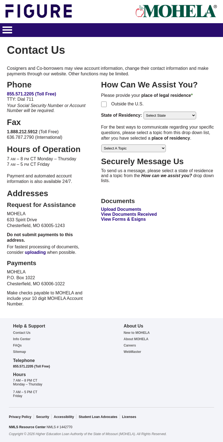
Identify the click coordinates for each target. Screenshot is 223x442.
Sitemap (19, 352)
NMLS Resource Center (28, 427)
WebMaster (132, 352)
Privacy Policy (20, 417)
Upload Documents (121, 209)
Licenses (129, 417)
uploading (35, 252)
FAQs (17, 345)
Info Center (21, 339)
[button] (7, 30)
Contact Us (21, 333)
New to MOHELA (136, 333)
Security (42, 417)
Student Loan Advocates (98, 417)
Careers (129, 345)
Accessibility (64, 417)
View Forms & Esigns (123, 219)
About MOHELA (135, 339)
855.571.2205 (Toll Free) (31, 94)
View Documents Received (129, 214)
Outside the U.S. (126, 104)
